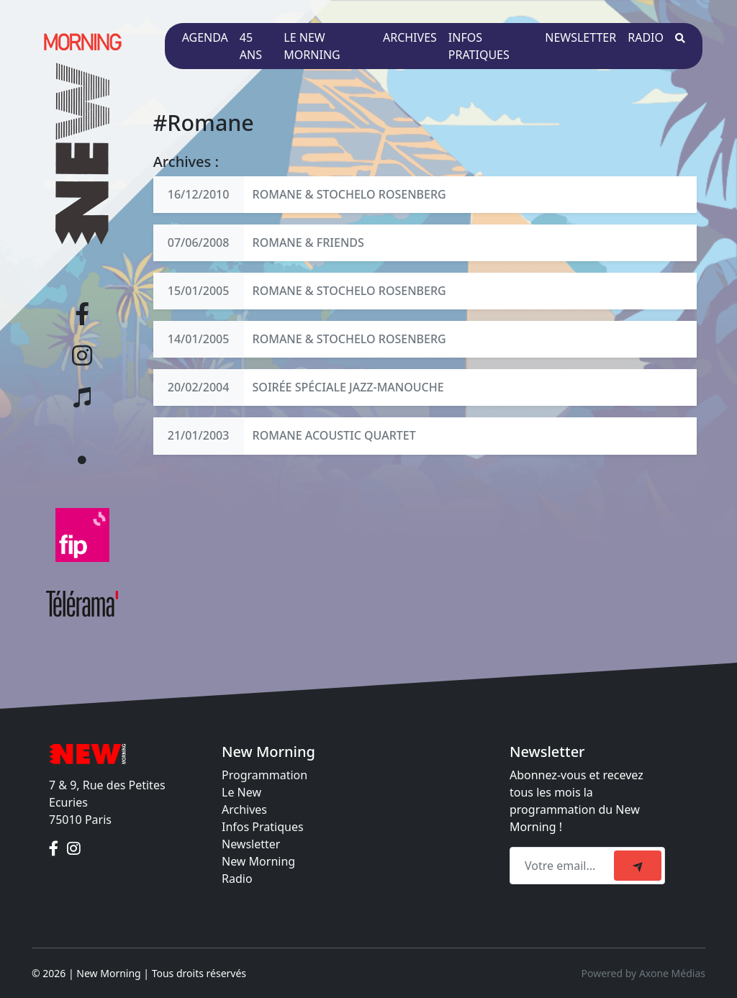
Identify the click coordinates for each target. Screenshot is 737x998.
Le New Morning (312, 46)
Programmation (264, 775)
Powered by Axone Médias (643, 973)
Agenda (205, 37)
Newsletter (580, 37)
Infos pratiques (479, 46)
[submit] (637, 865)
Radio (646, 37)
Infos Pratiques (263, 827)
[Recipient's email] (564, 865)
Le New (241, 792)
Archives (410, 37)
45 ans (251, 46)
